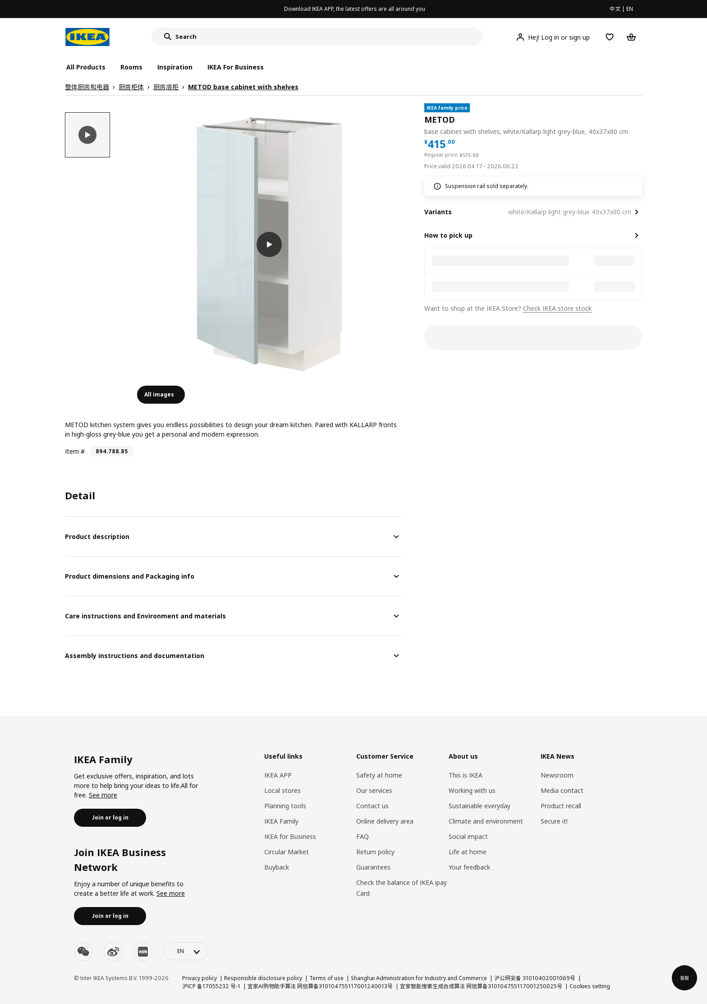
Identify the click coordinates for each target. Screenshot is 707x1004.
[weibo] (113, 951)
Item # (75, 451)
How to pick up (448, 235)
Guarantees (373, 867)
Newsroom (557, 775)
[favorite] (638, 120)
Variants (438, 211)
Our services (374, 790)
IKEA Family (281, 821)
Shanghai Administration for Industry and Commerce (419, 978)
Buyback (276, 867)
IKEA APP (278, 775)
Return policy (375, 851)
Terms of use (326, 978)
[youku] (142, 951)
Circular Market (286, 851)
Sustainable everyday (479, 805)
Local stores (282, 790)
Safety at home (379, 775)
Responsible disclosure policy (263, 978)
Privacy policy (199, 978)
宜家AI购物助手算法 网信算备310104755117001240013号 (320, 986)
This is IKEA (465, 775)
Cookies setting (589, 986)
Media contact (562, 790)
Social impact (468, 836)
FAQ (362, 836)
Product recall (561, 805)
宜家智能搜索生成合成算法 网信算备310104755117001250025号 (481, 986)
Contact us (372, 805)
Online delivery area (384, 821)
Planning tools (285, 805)
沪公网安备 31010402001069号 (534, 978)
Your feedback (469, 867)
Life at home (468, 851)
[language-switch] (185, 951)
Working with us (472, 790)
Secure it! (554, 821)
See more (103, 795)
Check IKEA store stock (557, 308)
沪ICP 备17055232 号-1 (211, 986)
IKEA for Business (290, 836)
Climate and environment (486, 821)
